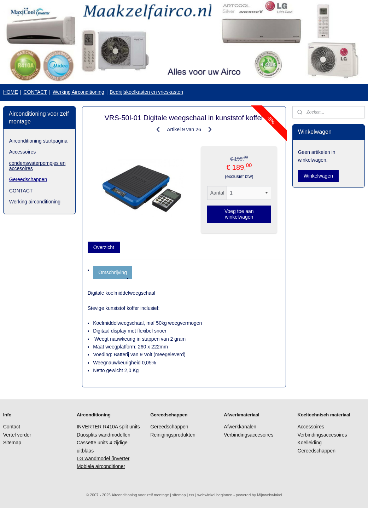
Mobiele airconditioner (101, 466)
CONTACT (35, 92)
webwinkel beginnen (214, 495)
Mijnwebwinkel (269, 495)
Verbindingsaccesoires (248, 435)
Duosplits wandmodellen (103, 435)
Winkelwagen (318, 176)
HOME (10, 92)
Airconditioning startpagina (38, 141)
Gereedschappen (28, 179)
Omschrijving (112, 272)
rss (191, 495)
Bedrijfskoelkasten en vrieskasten (146, 92)
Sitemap (12, 442)
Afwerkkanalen (240, 426)
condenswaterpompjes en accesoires (37, 165)
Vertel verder (17, 435)
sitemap (179, 495)
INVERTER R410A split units (108, 426)
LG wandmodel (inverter (103, 458)
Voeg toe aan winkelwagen (239, 214)
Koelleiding (310, 442)
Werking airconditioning (34, 201)
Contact (11, 426)
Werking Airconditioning (78, 92)
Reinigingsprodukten (172, 435)
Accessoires (22, 152)
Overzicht (103, 247)
